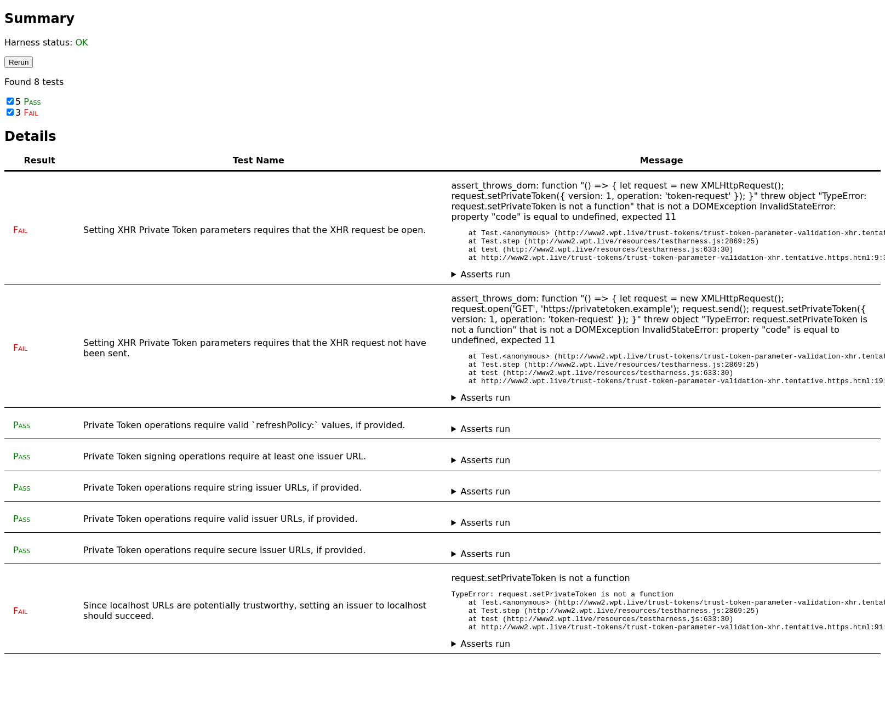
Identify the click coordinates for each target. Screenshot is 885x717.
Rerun (18, 62)
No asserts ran (662, 665)
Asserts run (485, 281)
